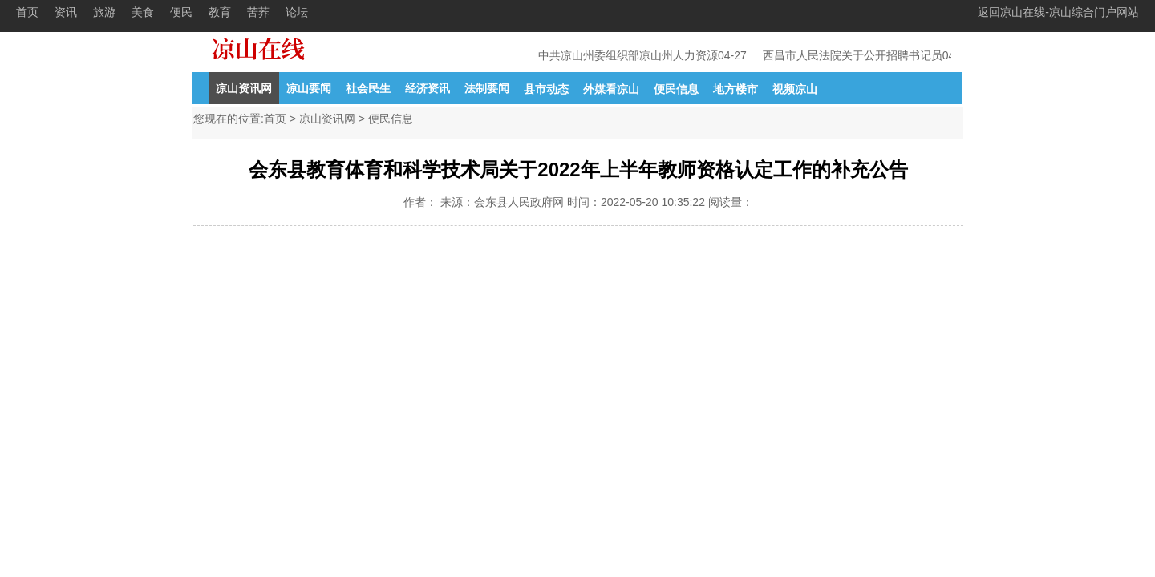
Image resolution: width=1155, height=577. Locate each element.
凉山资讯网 (244, 88)
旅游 (104, 12)
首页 (27, 12)
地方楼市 (735, 89)
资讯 (66, 12)
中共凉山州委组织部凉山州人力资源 (629, 55)
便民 (181, 12)
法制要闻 (486, 88)
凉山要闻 (308, 88)
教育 (220, 12)
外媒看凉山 (611, 89)
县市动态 (546, 89)
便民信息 (676, 89)
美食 (143, 12)
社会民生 (368, 88)
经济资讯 (427, 88)
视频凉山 (794, 89)
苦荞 (258, 12)
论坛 (297, 12)
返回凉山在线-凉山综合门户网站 (1058, 12)
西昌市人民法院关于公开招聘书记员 (854, 55)
